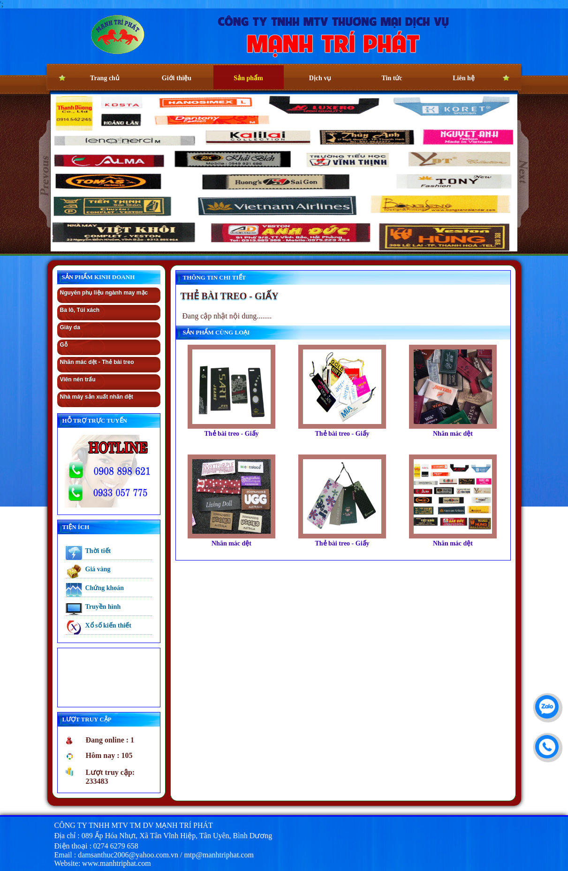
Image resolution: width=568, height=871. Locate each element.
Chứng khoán (104, 587)
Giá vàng (98, 569)
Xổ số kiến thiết (108, 625)
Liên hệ (464, 78)
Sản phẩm (248, 78)
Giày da (70, 327)
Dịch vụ (320, 78)
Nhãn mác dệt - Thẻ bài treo (97, 362)
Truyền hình (103, 606)
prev (45, 174)
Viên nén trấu (78, 379)
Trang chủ (105, 78)
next (523, 173)
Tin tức (391, 78)
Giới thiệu (176, 78)
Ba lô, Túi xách (80, 310)
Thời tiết (98, 550)
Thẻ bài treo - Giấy (231, 433)
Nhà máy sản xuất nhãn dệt (96, 397)
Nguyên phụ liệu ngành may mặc (104, 292)
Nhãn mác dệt (453, 433)
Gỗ (64, 344)
